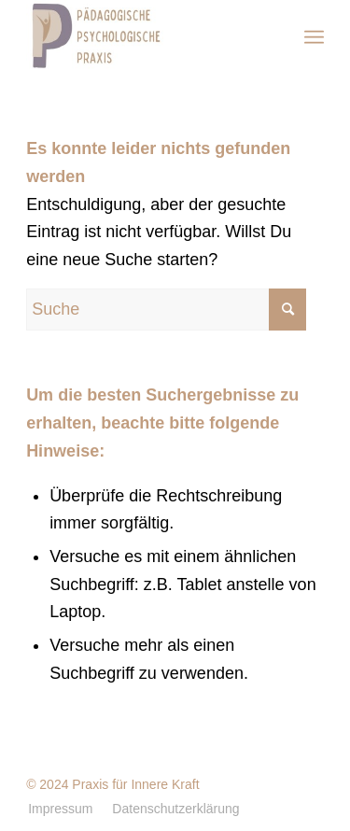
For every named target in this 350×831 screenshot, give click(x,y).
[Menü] (314, 37)
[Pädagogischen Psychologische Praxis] (145, 37)
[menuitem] (314, 37)
